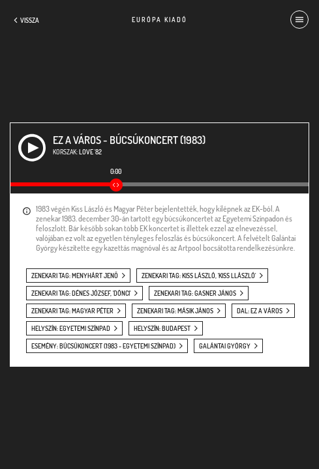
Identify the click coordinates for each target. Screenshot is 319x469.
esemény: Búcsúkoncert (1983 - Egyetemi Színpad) (103, 346)
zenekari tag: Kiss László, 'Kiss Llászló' (199, 275)
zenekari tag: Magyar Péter (72, 311)
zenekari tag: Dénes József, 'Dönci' (80, 293)
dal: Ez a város (259, 311)
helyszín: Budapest (162, 328)
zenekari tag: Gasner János (195, 293)
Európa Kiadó (159, 19)
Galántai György (225, 346)
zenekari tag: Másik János (175, 311)
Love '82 (90, 152)
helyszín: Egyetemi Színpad (70, 328)
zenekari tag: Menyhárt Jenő (74, 275)
